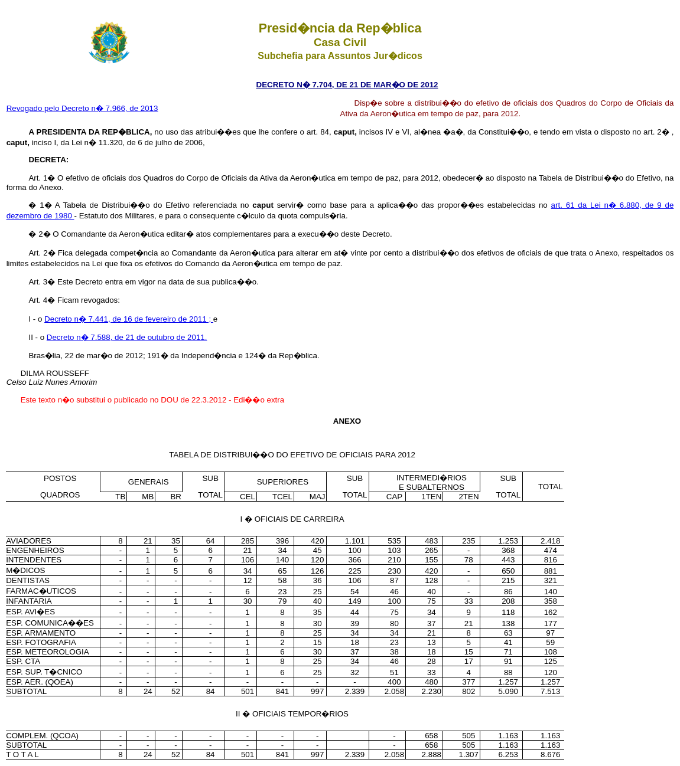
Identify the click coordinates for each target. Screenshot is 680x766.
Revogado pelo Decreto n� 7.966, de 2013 (82, 108)
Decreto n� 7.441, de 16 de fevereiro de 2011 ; (128, 319)
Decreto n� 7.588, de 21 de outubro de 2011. (127, 337)
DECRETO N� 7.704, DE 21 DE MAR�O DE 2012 (347, 84)
